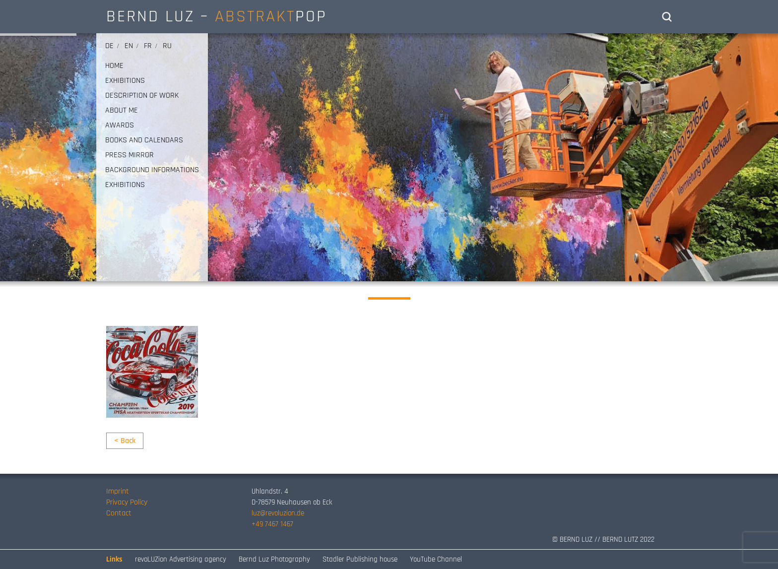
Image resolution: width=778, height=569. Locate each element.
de (109, 46)
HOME (114, 66)
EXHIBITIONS (125, 81)
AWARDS (119, 125)
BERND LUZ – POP (216, 16)
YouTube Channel (436, 559)
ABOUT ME (121, 111)
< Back (124, 441)
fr (148, 46)
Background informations (152, 170)
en (129, 46)
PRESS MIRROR (129, 155)
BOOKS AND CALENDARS (144, 140)
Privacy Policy (126, 502)
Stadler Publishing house (360, 559)
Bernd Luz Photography (274, 559)
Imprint (117, 491)
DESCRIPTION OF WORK (142, 96)
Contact (118, 513)
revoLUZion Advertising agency (180, 559)
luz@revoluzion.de (278, 513)
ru (167, 46)
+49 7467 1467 (272, 524)
